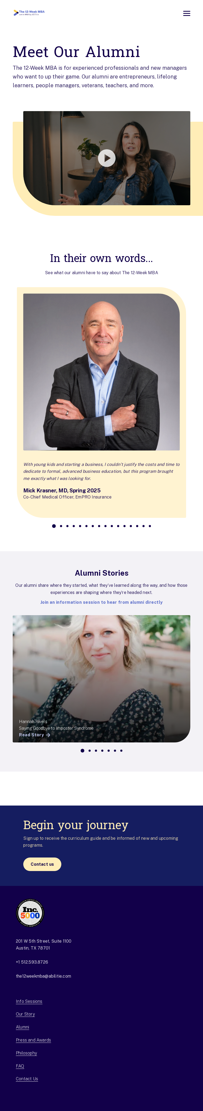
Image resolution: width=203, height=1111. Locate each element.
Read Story (35, 735)
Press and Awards (33, 1040)
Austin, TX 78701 (33, 948)
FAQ (20, 1066)
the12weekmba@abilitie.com (43, 976)
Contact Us (27, 1078)
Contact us (42, 864)
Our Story (25, 1014)
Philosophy (26, 1053)
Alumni (22, 1027)
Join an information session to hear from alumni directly (101, 602)
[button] (101, 158)
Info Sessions (29, 1001)
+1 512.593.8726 (32, 962)
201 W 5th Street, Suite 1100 (44, 941)
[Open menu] (186, 13)
